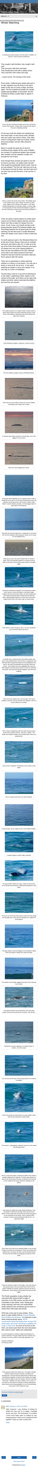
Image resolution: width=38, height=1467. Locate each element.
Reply (8, 1422)
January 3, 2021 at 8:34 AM (18, 1406)
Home (19, 1457)
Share (4, 1395)
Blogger (22, 1465)
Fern (7, 1406)
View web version (19, 1461)
